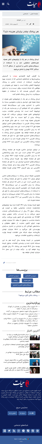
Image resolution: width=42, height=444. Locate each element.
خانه (31, 413)
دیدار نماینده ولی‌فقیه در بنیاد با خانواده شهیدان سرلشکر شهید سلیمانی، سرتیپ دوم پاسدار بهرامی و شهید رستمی (16, 338)
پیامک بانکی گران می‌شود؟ (28, 295)
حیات (15, 76)
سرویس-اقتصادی (30, 276)
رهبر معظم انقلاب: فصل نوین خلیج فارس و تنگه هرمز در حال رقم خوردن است (16, 370)
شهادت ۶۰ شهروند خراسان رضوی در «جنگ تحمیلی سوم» (22, 324)
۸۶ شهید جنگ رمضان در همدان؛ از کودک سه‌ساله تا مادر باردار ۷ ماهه (23, 308)
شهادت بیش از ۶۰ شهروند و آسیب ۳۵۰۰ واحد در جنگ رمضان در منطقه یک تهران (21, 320)
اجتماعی (25, 14)
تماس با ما (12, 413)
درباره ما (22, 413)
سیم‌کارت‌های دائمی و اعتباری (22, 285)
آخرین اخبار (33, 331)
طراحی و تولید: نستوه (22, 439)
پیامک (15, 280)
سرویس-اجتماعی (13, 276)
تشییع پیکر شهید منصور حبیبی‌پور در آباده (22, 311)
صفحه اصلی (34, 14)
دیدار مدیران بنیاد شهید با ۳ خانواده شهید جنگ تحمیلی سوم (20, 315)
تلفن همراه (27, 280)
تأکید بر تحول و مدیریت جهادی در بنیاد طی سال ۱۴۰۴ (17, 353)
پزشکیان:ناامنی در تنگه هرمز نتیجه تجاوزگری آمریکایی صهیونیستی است (16, 361)
